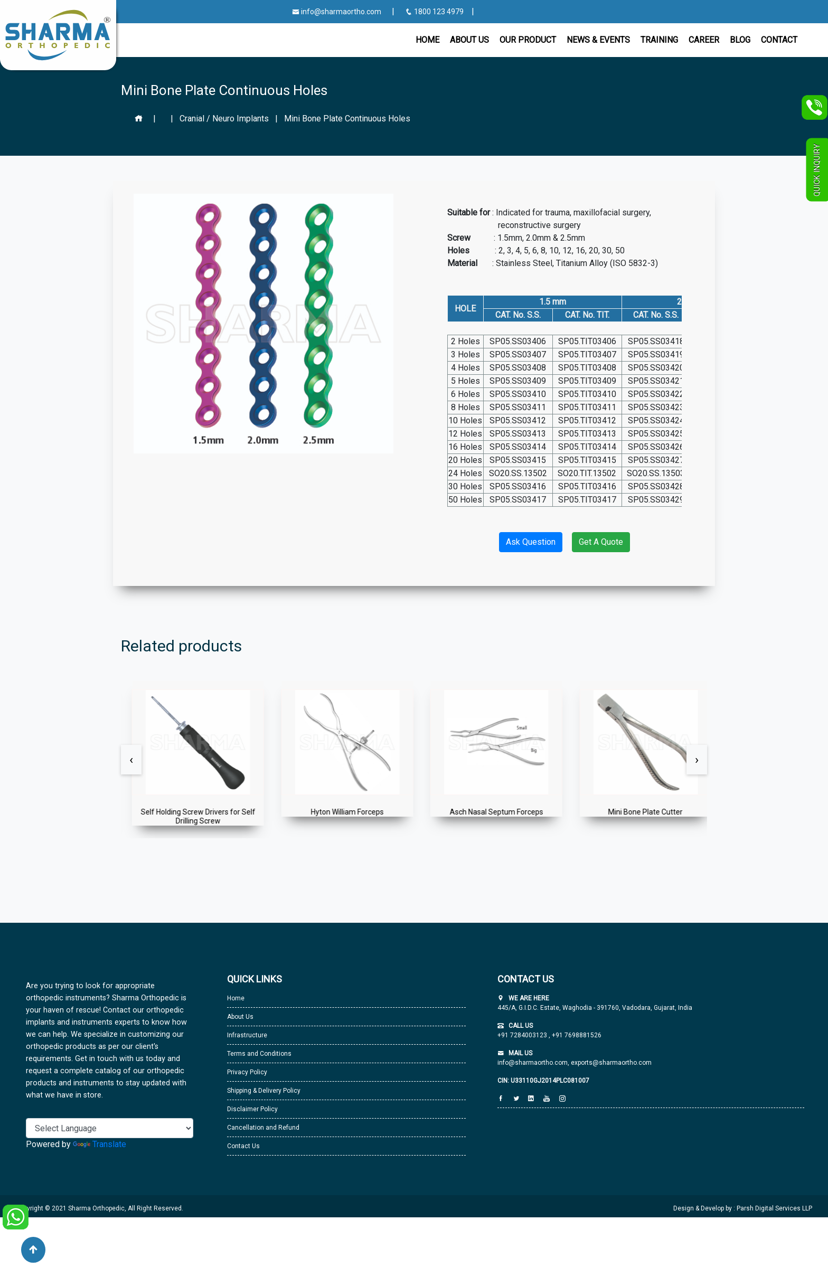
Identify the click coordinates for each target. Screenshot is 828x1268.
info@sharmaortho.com (336, 11)
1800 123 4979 (435, 11)
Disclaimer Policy (252, 1109)
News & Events (598, 40)
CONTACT (779, 40)
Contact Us (243, 1146)
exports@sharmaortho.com (611, 1062)
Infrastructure (247, 1035)
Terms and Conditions (259, 1053)
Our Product (528, 40)
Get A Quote (601, 542)
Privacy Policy (247, 1072)
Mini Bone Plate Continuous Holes (347, 118)
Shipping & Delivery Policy (263, 1090)
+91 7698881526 (575, 1035)
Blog (740, 40)
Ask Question (531, 542)
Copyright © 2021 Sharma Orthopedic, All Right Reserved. (99, 1208)
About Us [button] (469, 40)
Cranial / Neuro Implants (224, 118)
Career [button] (704, 40)
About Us (240, 1016)
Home (427, 40)
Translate (99, 1144)
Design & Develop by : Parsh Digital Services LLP (742, 1208)
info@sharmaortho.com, (533, 1062)
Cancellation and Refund (263, 1127)
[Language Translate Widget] (109, 1128)
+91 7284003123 (523, 1035)
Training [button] (659, 40)
